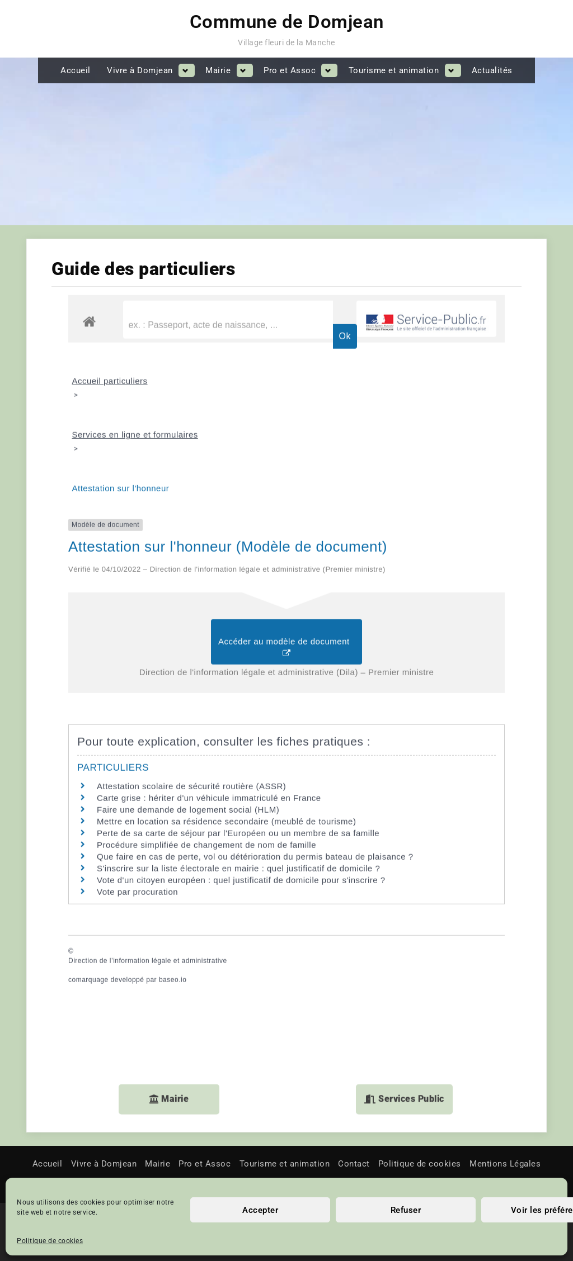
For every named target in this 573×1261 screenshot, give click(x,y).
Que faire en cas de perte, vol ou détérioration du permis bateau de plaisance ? (255, 733)
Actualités (492, 70)
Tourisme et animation (394, 70)
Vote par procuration (137, 768)
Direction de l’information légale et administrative (147, 837)
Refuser (406, 1210)
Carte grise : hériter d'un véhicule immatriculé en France (209, 674)
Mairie (218, 70)
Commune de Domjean (287, 21)
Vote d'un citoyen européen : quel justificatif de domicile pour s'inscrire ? (241, 756)
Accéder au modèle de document (286, 524)
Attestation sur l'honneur (121, 364)
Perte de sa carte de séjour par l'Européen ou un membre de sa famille (238, 709)
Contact (354, 1164)
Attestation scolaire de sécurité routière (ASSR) (191, 662)
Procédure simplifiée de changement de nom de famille (206, 721)
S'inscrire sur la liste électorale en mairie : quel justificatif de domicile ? (238, 745)
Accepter (260, 1210)
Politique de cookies (50, 1241)
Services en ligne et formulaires (135, 311)
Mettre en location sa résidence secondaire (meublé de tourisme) (226, 698)
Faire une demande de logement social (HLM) (188, 686)
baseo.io (172, 856)
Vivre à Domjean (140, 70)
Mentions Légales (505, 1164)
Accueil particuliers (110, 257)
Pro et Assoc (290, 70)
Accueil (75, 70)
